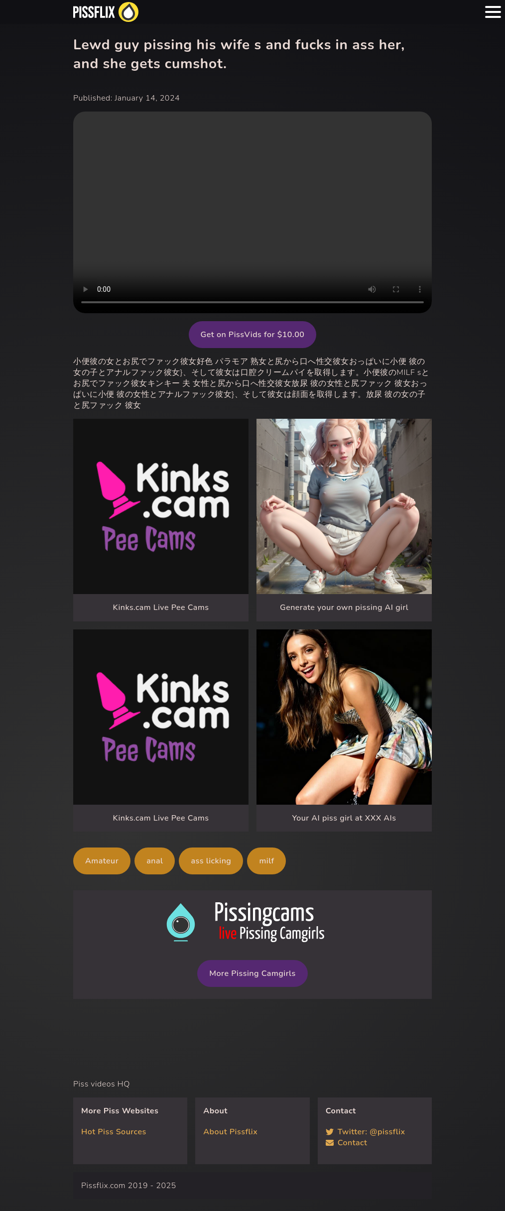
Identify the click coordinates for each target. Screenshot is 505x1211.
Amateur (102, 860)
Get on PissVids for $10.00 (253, 334)
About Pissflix (230, 1131)
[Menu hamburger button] (493, 12)
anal (154, 860)
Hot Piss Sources (113, 1131)
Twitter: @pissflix (365, 1131)
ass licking (211, 860)
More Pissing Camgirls (252, 973)
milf (266, 860)
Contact (347, 1142)
